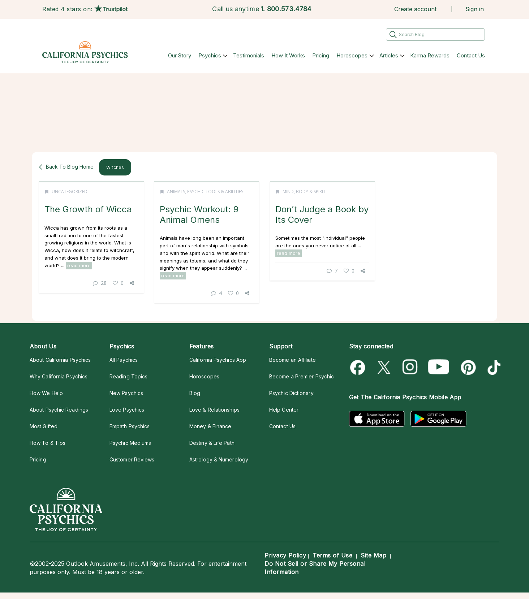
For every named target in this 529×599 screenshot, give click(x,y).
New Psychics (126, 393)
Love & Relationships (214, 410)
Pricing (320, 55)
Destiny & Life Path (212, 443)
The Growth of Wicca (88, 209)
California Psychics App (217, 360)
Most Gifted (43, 426)
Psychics (209, 55)
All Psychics (123, 360)
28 (100, 282)
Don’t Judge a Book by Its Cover (322, 214)
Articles (388, 55)
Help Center (283, 410)
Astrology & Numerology (218, 459)
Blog (194, 393)
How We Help (46, 393)
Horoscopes (351, 55)
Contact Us (471, 55)
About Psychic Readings (59, 410)
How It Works (288, 55)
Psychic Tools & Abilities (215, 191)
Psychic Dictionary (291, 393)
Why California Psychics (58, 376)
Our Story (179, 55)
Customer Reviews (131, 459)
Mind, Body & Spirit (304, 191)
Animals (176, 191)
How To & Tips (47, 443)
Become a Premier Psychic (301, 376)
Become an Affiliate (292, 360)
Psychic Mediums (130, 443)
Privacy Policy (285, 555)
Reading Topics (128, 376)
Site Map (373, 555)
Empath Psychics (129, 426)
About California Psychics (60, 360)
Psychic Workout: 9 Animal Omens (199, 214)
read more (79, 265)
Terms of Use (332, 555)
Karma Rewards (430, 55)
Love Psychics (126, 410)
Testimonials (248, 55)
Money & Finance (210, 426)
